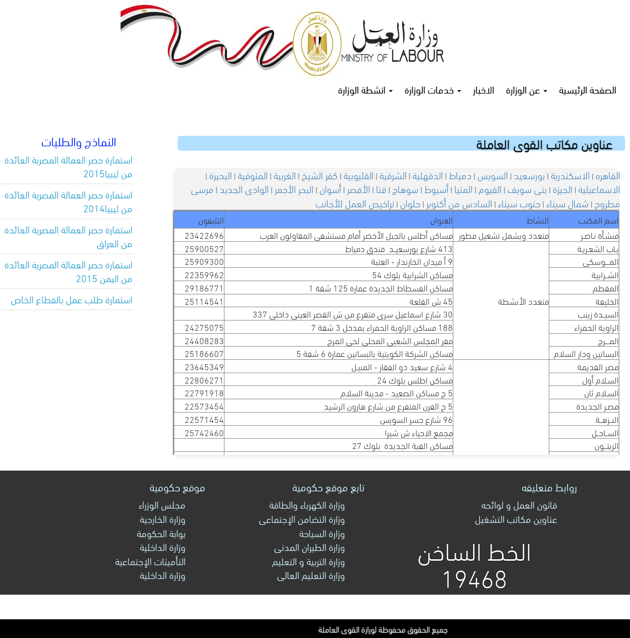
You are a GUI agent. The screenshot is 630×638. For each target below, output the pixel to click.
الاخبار (483, 89)
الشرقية (393, 174)
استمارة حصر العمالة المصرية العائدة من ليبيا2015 (68, 166)
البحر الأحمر (294, 188)
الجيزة (562, 188)
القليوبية (359, 174)
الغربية (285, 174)
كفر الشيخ (320, 174)
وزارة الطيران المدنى (309, 546)
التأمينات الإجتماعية (150, 560)
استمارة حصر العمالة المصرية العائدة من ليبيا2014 (68, 201)
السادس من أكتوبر (459, 202)
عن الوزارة (526, 89)
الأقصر (358, 188)
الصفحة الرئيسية (587, 89)
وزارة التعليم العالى (311, 574)
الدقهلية (427, 174)
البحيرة (220, 174)
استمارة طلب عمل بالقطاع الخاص (71, 298)
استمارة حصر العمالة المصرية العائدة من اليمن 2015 (68, 271)
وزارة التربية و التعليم (308, 560)
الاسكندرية (570, 174)
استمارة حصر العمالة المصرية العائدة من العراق (68, 236)
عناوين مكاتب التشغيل (516, 518)
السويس (492, 174)
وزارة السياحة (322, 532)
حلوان (410, 202)
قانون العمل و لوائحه (519, 504)
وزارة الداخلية (163, 546)
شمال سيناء (567, 202)
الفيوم (490, 188)
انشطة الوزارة (365, 89)
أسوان (330, 188)
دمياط (460, 174)
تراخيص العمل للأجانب (354, 202)
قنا (381, 188)
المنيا (463, 188)
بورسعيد (529, 174)
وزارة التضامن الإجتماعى (302, 518)
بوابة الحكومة (161, 532)
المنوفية (253, 174)
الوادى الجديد (244, 188)
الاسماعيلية (599, 188)
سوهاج (405, 188)
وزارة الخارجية (163, 518)
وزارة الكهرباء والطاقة (307, 504)
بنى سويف (527, 188)
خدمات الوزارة (433, 89)
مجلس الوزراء (162, 504)
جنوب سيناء (519, 202)
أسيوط (436, 188)
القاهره (608, 174)
